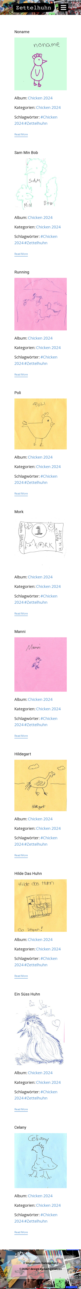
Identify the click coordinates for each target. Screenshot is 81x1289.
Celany (20, 1127)
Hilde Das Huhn (28, 873)
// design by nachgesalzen (44, 1269)
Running (21, 272)
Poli (17, 392)
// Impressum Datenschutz (40, 1263)
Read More (21, 134)
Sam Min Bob (26, 152)
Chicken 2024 (40, 98)
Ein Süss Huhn (27, 994)
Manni (20, 631)
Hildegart (22, 754)
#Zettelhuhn (35, 123)
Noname (21, 32)
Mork (19, 511)
